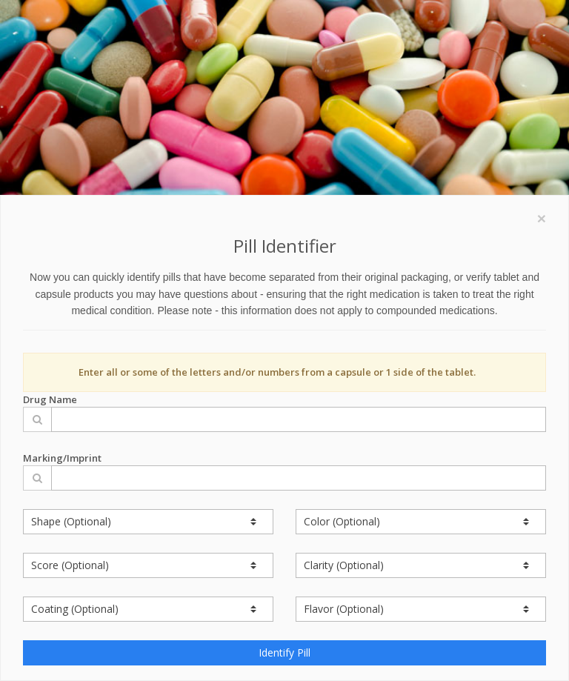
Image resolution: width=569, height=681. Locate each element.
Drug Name (284, 412)
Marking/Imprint (284, 471)
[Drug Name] (298, 419)
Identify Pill (284, 652)
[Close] (541, 218)
